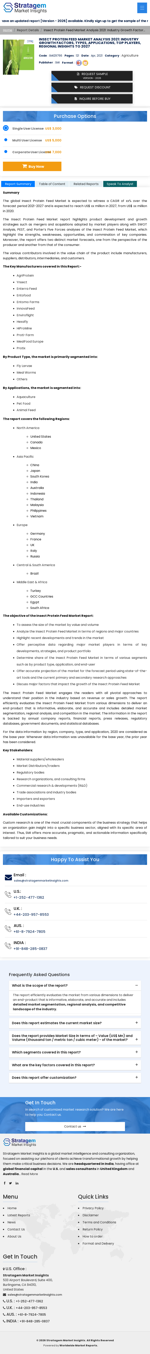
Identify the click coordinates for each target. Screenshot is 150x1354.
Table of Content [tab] (52, 184)
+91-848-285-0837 (30, 948)
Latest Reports (18, 1215)
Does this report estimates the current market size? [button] (57, 1023)
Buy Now (32, 166)
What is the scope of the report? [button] (40, 985)
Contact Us (16, 1229)
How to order (93, 1236)
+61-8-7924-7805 (29, 931)
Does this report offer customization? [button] (44, 1077)
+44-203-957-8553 (31, 914)
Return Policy (93, 1229)
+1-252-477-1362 (28, 897)
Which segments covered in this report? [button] (46, 1052)
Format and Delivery (98, 1243)
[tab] (75, 986)
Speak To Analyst (120, 184)
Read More (29, 1174)
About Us (14, 1236)
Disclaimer (91, 1215)
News (11, 1222)
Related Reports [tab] (86, 184)
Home (7, 30)
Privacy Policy (93, 1208)
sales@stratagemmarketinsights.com (41, 881)
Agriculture (129, 55)
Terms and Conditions (99, 1222)
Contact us (75, 1126)
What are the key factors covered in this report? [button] (53, 1065)
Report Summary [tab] (18, 184)
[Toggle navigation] (142, 8)
